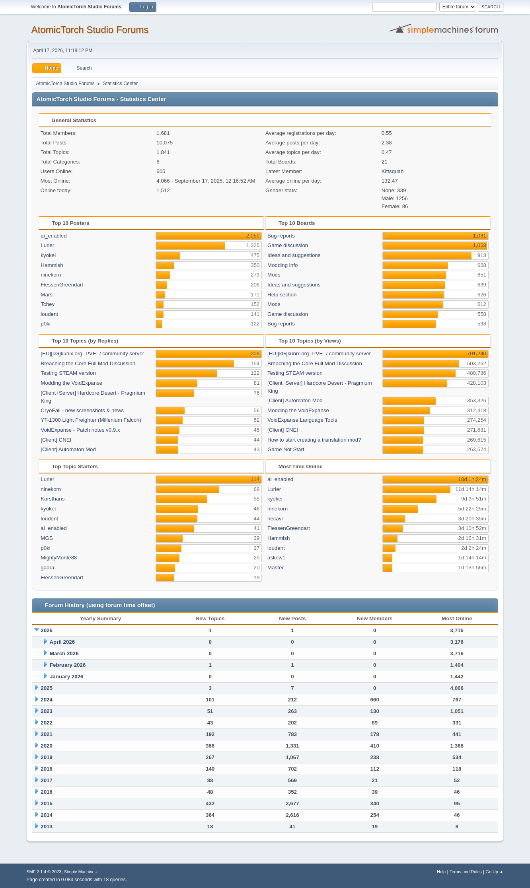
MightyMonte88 (59, 558)
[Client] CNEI (56, 440)
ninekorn (51, 275)
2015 (47, 803)
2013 (47, 827)
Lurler (47, 245)
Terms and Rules (466, 871)
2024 (47, 700)
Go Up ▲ (495, 871)
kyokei (48, 255)
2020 (47, 746)
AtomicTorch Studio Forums (90, 29)
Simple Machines (80, 871)
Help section (281, 295)
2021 (47, 734)
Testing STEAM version (68, 373)
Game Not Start (285, 449)
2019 (47, 757)
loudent (49, 314)
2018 (47, 769)
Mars (47, 295)
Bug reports (281, 236)
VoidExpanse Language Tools (302, 420)
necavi (275, 519)
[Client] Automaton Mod (68, 449)
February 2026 (68, 665)
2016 (47, 792)
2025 (47, 688)
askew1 (276, 558)
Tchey (48, 304)
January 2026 (66, 677)
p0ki (45, 324)
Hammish (52, 265)
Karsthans (52, 499)
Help (441, 871)
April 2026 (62, 642)
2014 (47, 815)
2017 (47, 780)
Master (275, 568)
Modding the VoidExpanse (71, 383)
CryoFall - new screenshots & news (82, 410)
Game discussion (287, 245)
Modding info (282, 265)
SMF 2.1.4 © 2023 (44, 871)
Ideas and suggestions (293, 255)
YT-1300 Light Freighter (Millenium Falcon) (91, 420)
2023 (47, 711)
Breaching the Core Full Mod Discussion (88, 363)
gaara (47, 568)
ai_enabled (53, 236)
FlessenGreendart (62, 285)
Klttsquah (393, 171)
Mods (274, 275)
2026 (47, 630)
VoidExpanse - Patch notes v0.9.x (80, 430)
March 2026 (64, 653)
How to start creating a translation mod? (314, 440)
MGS (47, 538)
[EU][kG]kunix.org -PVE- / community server (92, 353)
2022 (47, 723)
